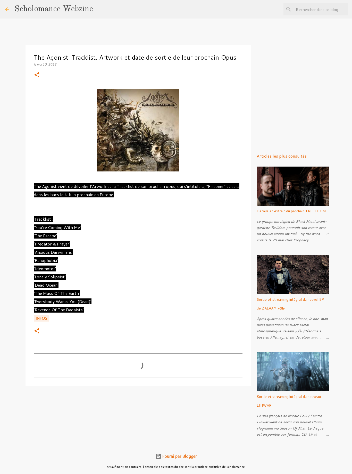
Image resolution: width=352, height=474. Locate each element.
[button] (37, 75)
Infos (41, 318)
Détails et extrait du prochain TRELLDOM (291, 211)
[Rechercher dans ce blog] (321, 9)
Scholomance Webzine (53, 9)
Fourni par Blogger (176, 456)
